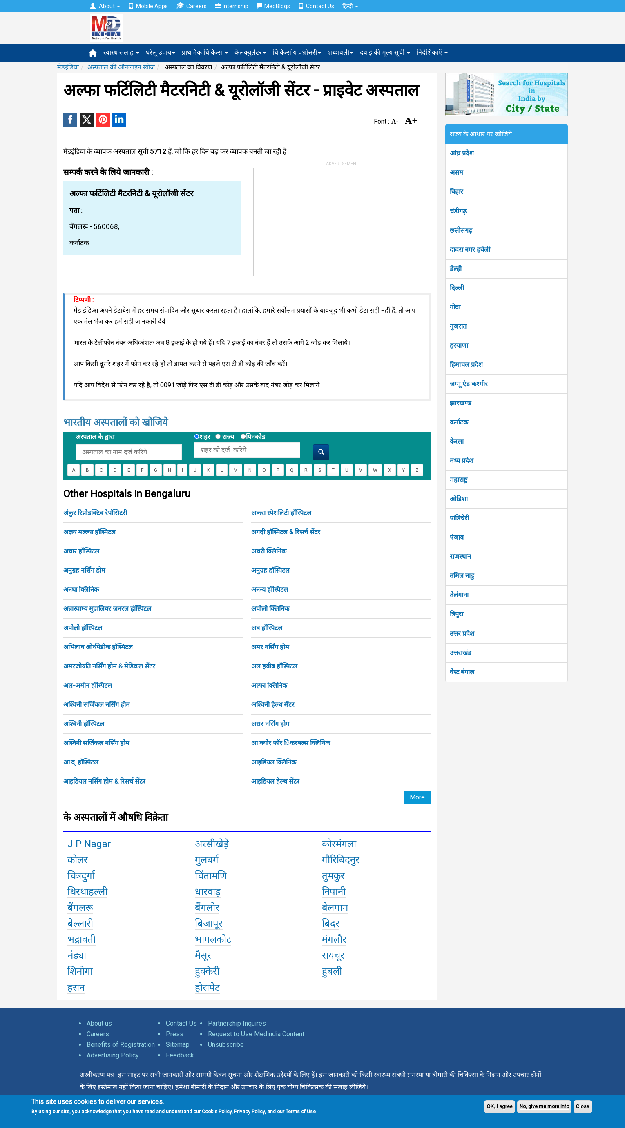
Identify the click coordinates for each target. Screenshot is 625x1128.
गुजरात (458, 326)
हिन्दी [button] (350, 6)
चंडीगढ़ (458, 211)
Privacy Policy (249, 1112)
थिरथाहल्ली (87, 891)
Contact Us (316, 6)
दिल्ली (457, 288)
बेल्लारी (80, 923)
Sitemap (178, 1044)
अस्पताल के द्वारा (95, 437)
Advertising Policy (113, 1055)
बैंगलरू (80, 907)
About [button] (105, 6)
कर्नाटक (459, 422)
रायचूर (333, 955)
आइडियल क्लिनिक (273, 762)
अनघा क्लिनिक (81, 589)
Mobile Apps (148, 6)
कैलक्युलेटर (250, 52)
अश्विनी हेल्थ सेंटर (273, 704)
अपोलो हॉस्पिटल (82, 628)
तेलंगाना (459, 595)
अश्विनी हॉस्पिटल (83, 724)
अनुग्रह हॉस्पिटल (270, 570)
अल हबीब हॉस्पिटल (274, 666)
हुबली (332, 971)
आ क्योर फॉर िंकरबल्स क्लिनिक (290, 743)
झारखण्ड (460, 403)
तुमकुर (333, 876)
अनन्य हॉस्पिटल (269, 589)
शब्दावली (340, 52)
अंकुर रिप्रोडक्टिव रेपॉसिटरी (95, 513)
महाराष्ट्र (458, 480)
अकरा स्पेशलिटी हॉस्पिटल (281, 513)
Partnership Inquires (237, 1023)
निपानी (334, 891)
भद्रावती (81, 939)
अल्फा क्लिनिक (269, 685)
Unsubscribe (226, 1044)
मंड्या (76, 955)
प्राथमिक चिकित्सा (205, 52)
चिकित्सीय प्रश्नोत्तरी (296, 52)
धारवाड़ (208, 891)
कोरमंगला (339, 844)
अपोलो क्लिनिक (270, 609)
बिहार (456, 191)
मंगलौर (334, 939)
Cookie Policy (217, 1112)
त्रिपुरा (456, 614)
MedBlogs (273, 6)
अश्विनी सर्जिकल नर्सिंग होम (96, 704)
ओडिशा (459, 499)
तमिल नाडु (462, 576)
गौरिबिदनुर (340, 860)
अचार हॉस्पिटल (81, 551)
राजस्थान (460, 556)
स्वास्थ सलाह (121, 52)
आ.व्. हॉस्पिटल (80, 762)
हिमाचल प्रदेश (466, 365)
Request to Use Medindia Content (256, 1034)
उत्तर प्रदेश (462, 633)
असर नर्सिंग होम (270, 724)
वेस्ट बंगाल (462, 672)
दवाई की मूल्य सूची (385, 52)
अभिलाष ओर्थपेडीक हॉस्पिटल (98, 647)
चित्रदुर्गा (81, 876)
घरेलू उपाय (160, 52)
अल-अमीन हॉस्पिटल (87, 685)
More (417, 797)
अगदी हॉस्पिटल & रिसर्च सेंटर (285, 532)
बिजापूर (209, 923)
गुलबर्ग (207, 860)
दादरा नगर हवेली (470, 249)
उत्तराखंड (460, 653)
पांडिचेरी (459, 518)
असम (456, 172)
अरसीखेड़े (212, 844)
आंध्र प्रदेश (462, 153)
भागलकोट (213, 939)
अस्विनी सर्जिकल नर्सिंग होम (96, 743)
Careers (191, 5)
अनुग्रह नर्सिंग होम (84, 570)
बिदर (330, 923)
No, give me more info (544, 1106)
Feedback (180, 1055)
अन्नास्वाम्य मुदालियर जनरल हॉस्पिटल (107, 609)
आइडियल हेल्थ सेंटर (275, 781)
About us (99, 1023)
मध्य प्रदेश (461, 460)
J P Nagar (89, 844)
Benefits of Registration (121, 1044)
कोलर (77, 860)
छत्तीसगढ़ (461, 230)
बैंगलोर (207, 907)
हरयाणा (459, 345)
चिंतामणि (211, 876)
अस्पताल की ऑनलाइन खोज (121, 67)
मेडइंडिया (68, 67)
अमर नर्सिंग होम (270, 647)
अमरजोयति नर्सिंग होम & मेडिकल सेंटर (109, 666)
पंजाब (457, 537)
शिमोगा (80, 971)
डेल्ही (456, 269)
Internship (231, 6)
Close (582, 1106)
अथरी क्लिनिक (268, 551)
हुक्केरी (207, 971)
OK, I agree (499, 1106)
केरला (457, 441)
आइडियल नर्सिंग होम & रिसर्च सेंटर (104, 781)
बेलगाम (335, 907)
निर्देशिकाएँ (432, 52)
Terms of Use (301, 1112)
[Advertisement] (315, 219)
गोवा (455, 307)
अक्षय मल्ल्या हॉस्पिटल (89, 532)
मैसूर (203, 955)
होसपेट (207, 987)
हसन (76, 987)
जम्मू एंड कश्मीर (469, 384)
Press (174, 1034)
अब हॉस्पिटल (266, 628)
